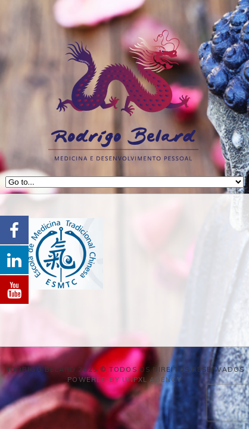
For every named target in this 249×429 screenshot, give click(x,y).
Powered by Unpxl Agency (124, 379)
